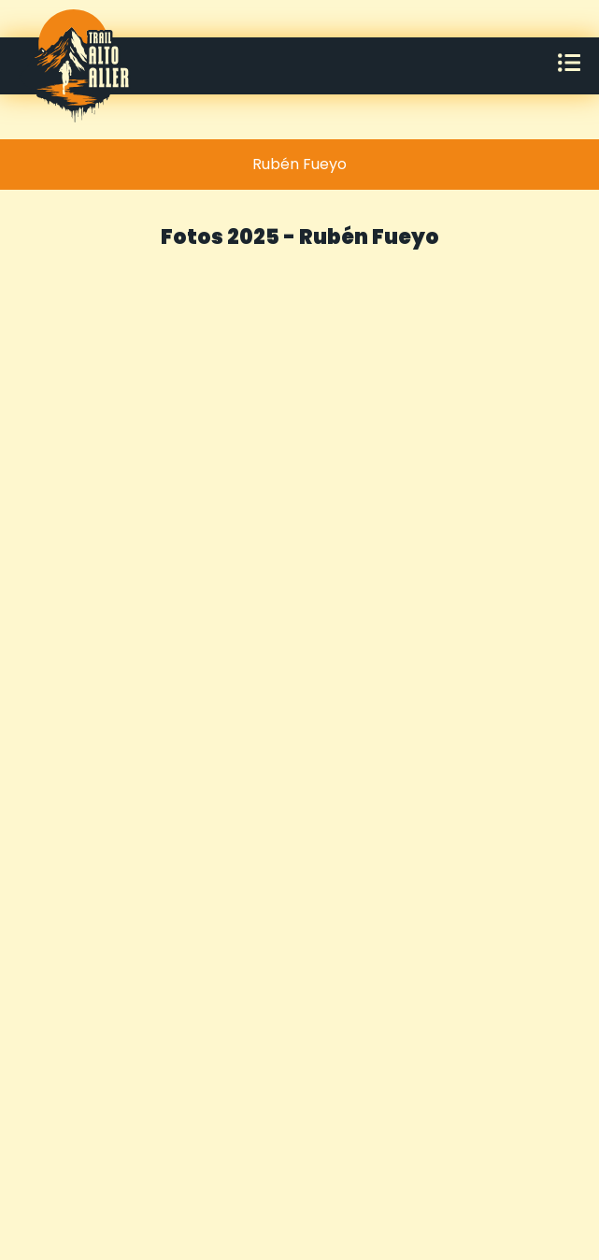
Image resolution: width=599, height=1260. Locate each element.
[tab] (299, 164)
